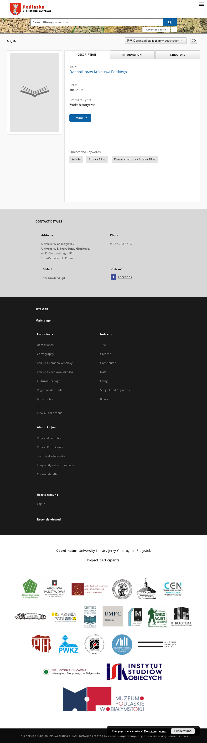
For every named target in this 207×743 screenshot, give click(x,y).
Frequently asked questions (55, 465)
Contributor (108, 363)
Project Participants (50, 447)
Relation (105, 399)
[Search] (170, 22)
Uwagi (104, 381)
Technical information (52, 456)
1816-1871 (76, 90)
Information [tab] (132, 54)
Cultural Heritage (48, 381)
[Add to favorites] (194, 41)
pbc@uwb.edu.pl (54, 278)
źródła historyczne (82, 105)
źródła (76, 159)
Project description (49, 438)
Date (103, 372)
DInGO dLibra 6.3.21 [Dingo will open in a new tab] (63, 736)
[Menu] (201, 4)
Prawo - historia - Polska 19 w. (135, 159)
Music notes (45, 399)
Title (103, 345)
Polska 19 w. (97, 159)
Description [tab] (87, 54)
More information (155, 731)
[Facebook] (113, 277)
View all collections (49, 413)
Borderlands (45, 345)
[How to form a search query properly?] (174, 29)
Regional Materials (49, 390)
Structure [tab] (177, 54)
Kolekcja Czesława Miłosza (55, 372)
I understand (182, 731)
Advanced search (156, 29)
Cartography (45, 354)
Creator (105, 354)
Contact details (47, 474)
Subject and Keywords (115, 390)
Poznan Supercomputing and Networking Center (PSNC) (148, 736)
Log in (41, 504)
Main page (43, 320)
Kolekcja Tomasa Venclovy (54, 363)
